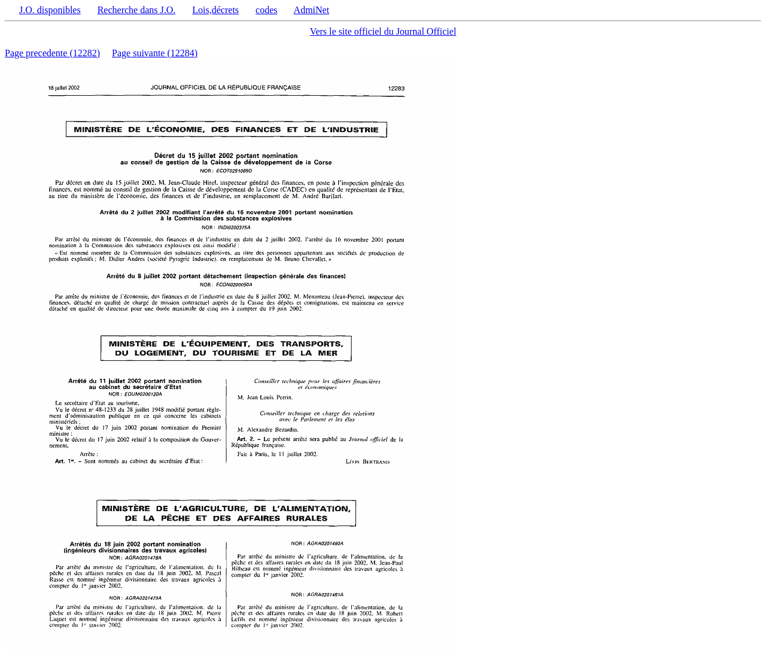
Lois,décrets (215, 10)
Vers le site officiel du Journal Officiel (383, 31)
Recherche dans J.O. (137, 10)
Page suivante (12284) (154, 53)
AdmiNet (312, 10)
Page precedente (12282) (52, 53)
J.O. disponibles (50, 10)
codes (266, 10)
